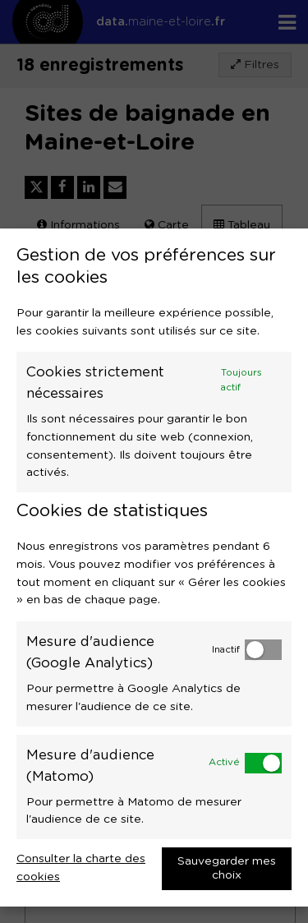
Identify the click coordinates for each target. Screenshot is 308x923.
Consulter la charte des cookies (80, 868)
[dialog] (154, 567)
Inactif (226, 649)
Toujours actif (241, 380)
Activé (224, 762)
